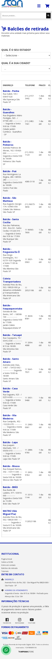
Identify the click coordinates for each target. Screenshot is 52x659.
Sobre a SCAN (7, 562)
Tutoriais (5, 571)
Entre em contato (8, 565)
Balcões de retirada (9, 568)
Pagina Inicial (6, 559)
